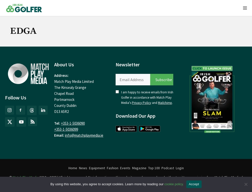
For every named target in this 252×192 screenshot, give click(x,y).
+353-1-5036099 (66, 129)
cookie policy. (174, 184)
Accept (194, 184)
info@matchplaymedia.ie (84, 135)
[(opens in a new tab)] (212, 98)
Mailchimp (165, 103)
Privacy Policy (141, 103)
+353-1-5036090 (73, 123)
